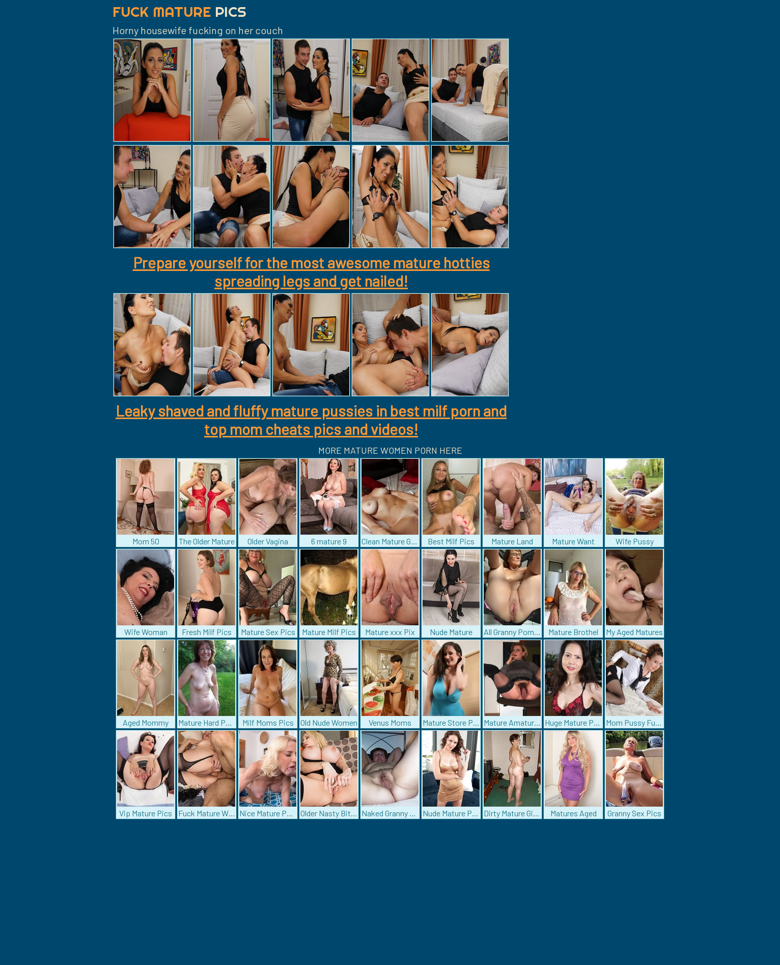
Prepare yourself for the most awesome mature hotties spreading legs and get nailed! (311, 271)
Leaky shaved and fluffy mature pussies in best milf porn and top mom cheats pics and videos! (311, 419)
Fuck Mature (179, 11)
